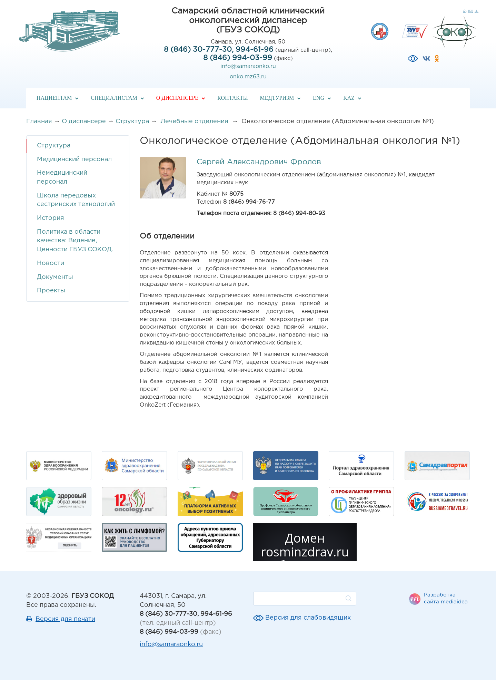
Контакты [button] (232, 98)
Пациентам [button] (58, 98)
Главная (39, 121)
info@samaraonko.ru (248, 66)
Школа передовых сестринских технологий (76, 200)
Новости (50, 263)
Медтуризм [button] (280, 98)
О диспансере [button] (180, 98)
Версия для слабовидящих (308, 618)
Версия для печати (65, 619)
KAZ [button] (352, 98)
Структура (132, 121)
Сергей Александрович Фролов (259, 162)
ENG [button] (322, 98)
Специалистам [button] (117, 98)
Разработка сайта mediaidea (446, 598)
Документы (55, 277)
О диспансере (84, 121)
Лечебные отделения (195, 121)
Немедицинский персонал (62, 177)
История (50, 218)
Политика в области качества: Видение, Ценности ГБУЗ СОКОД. (75, 240)
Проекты (51, 290)
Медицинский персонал (74, 159)
